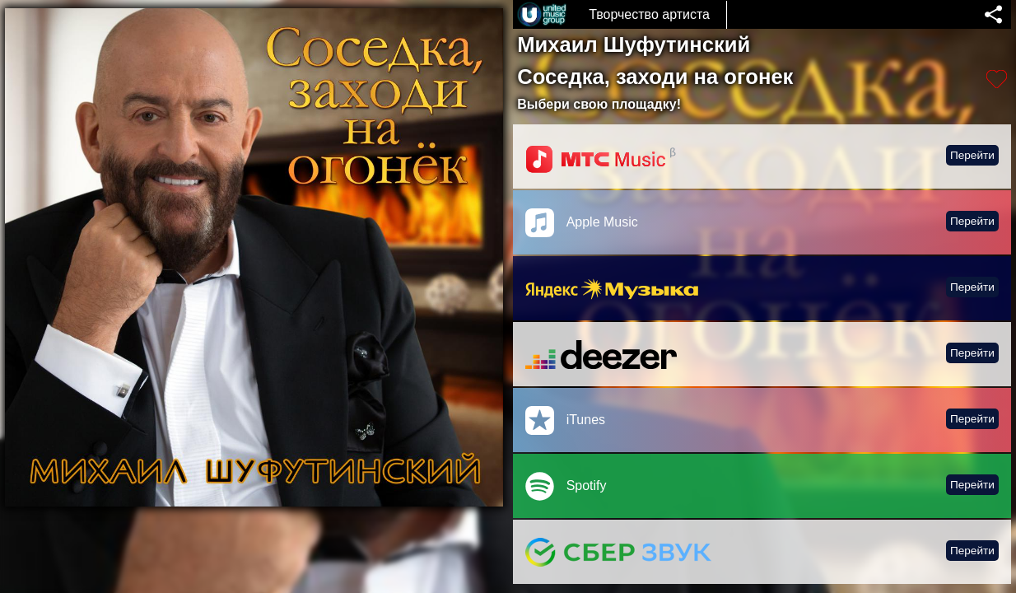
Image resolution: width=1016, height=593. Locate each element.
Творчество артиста (649, 14)
